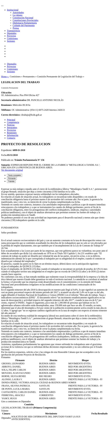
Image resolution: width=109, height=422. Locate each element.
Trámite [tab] (11, 181)
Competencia (13, 122)
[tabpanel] (54, 270)
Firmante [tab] (12, 178)
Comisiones (12, 38)
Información (12, 135)
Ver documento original (12, 170)
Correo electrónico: (10, 115)
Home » (5, 76)
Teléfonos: (6, 110)
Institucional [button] (12, 10)
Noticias (11, 125)
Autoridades (18, 12)
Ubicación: (6, 92)
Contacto (11, 138)
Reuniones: (6, 105)
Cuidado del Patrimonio (24, 25)
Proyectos (11, 36)
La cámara (17, 15)
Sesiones (11, 41)
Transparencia (13, 30)
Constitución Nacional (23, 17)
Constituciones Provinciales (25, 20)
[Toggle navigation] (2, 5)
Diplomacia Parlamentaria (25, 23)
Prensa (16, 28)
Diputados (11, 33)
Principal (11, 119)
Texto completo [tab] (14, 175)
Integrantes (12, 127)
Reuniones (12, 132)
